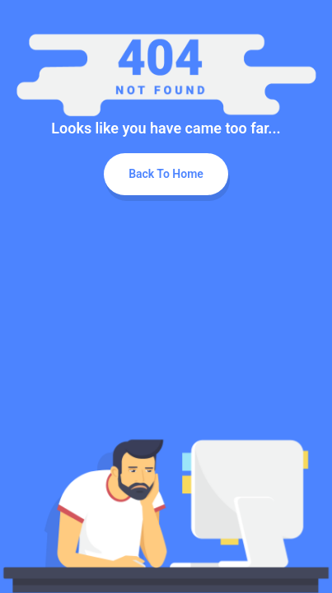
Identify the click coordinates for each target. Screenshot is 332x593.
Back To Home (166, 173)
